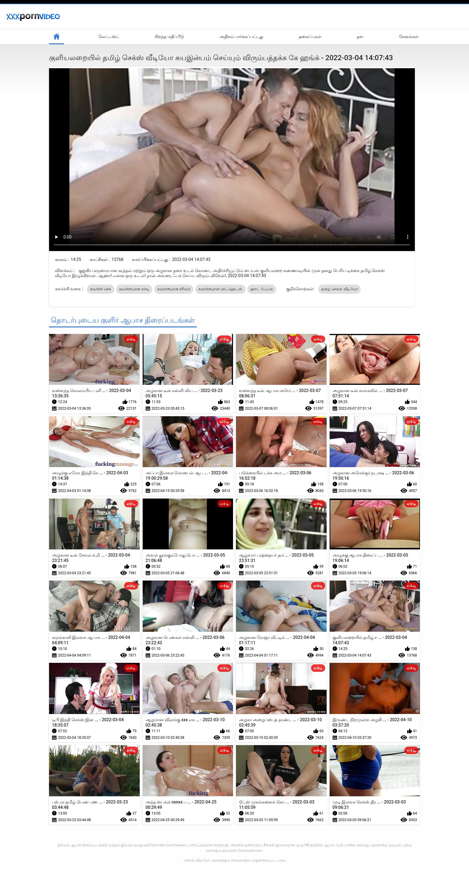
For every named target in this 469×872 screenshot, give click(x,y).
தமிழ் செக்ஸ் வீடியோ (339, 289)
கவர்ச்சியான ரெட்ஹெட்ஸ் (220, 289)
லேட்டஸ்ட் (108, 36)
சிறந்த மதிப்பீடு (169, 36)
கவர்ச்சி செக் (100, 289)
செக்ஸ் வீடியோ (197, 860)
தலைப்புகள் (310, 36)
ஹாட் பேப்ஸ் (261, 289)
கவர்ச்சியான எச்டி (134, 289)
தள (360, 36)
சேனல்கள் (409, 36)
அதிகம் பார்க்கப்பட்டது (241, 36)
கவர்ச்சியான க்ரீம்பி (174, 289)
